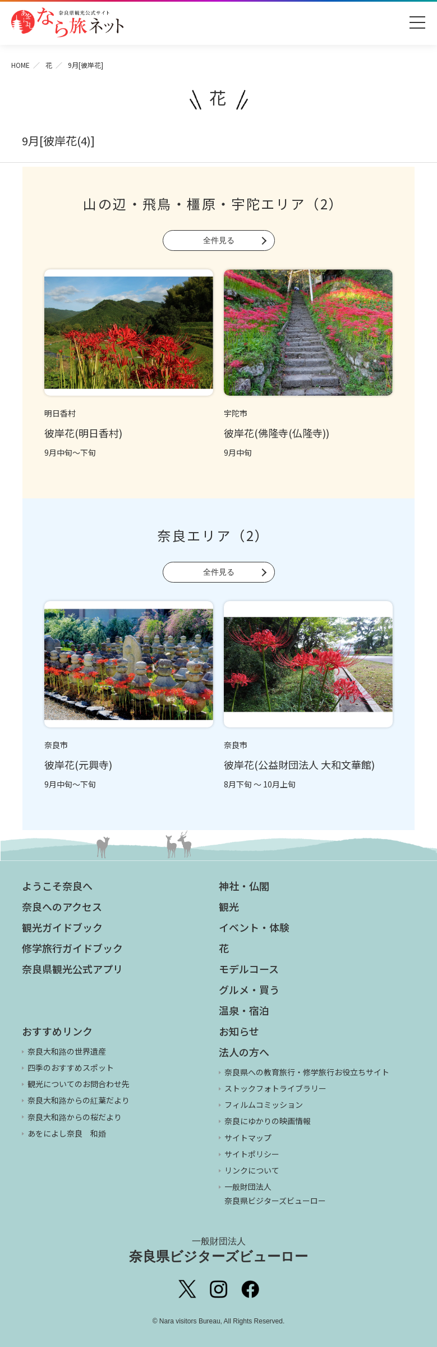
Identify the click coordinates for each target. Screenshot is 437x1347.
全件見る (218, 240)
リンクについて (251, 1170)
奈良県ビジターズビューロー (218, 1250)
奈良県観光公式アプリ (72, 968)
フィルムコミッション (263, 1104)
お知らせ (239, 1031)
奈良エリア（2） (213, 535)
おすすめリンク (57, 1031)
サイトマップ (248, 1137)
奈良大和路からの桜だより (74, 1116)
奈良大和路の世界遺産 (66, 1051)
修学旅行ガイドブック (72, 948)
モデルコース (249, 968)
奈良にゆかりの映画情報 (267, 1120)
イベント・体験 (254, 927)
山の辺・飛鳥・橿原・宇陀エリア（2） (213, 203)
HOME (20, 65)
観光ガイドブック (62, 927)
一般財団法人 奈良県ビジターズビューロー (275, 1193)
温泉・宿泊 (244, 1010)
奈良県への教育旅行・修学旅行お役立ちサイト (306, 1072)
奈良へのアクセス (62, 906)
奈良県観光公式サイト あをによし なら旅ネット (67, 22)
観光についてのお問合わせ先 (78, 1083)
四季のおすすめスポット (70, 1067)
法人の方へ (244, 1051)
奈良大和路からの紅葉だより (78, 1100)
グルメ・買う (249, 989)
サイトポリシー (251, 1154)
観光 (229, 906)
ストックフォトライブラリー (275, 1088)
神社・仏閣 (244, 885)
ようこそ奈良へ (57, 885)
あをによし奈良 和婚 (66, 1133)
